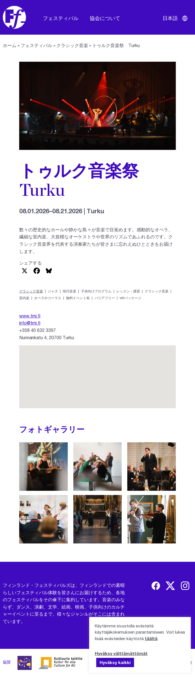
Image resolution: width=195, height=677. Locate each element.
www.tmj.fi (29, 315)
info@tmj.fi (29, 322)
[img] (156, 585)
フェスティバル (60, 18)
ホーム (9, 45)
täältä (151, 638)
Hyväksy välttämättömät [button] (121, 653)
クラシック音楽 (72, 45)
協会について (105, 18)
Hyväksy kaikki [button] (115, 662)
